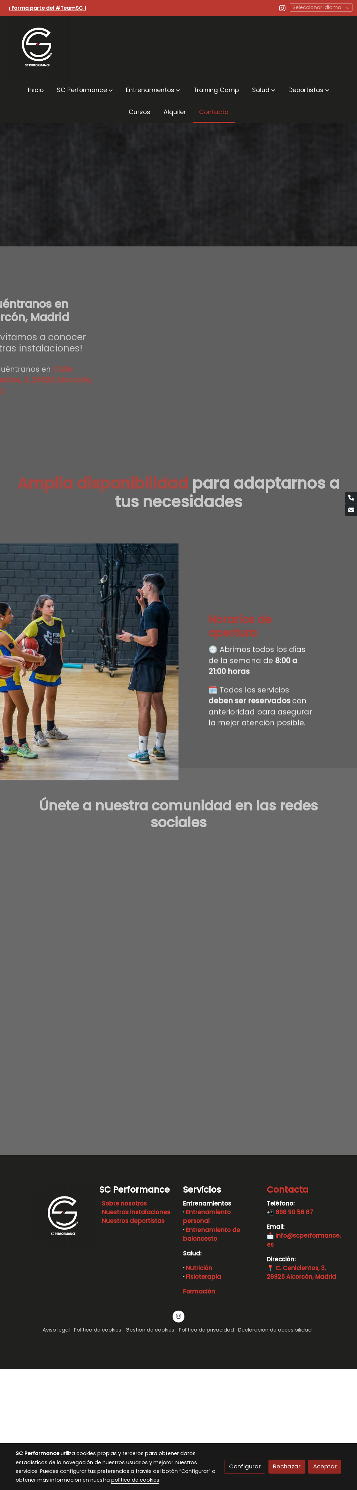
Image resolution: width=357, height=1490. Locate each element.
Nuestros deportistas (133, 1342)
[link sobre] (53, 1337)
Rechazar (287, 1466)
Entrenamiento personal (207, 1337)
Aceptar (325, 1466)
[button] (85, 90)
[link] (38, 47)
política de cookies (135, 1479)
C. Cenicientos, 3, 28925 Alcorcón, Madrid (301, 1393)
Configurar (245, 1466)
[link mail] (351, 510)
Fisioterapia (203, 1398)
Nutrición (199, 1389)
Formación (199, 1412)
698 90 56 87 (294, 1333)
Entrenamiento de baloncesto (211, 1355)
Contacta (288, 1311)
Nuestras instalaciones (136, 1333)
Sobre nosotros (124, 1324)
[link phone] (351, 498)
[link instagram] (282, 7)
